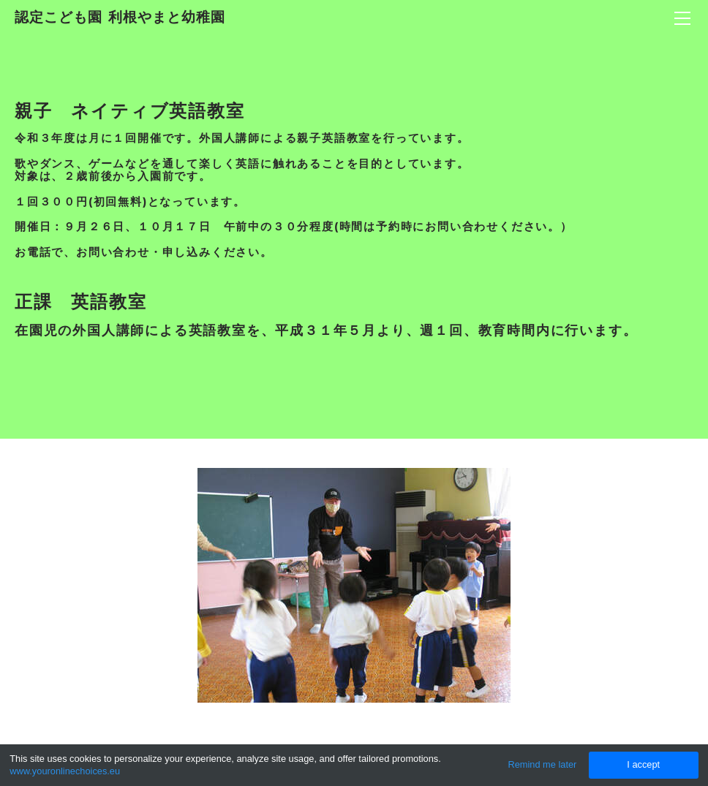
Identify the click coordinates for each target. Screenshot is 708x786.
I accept (643, 764)
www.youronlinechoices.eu (65, 771)
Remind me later (542, 764)
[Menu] (682, 18)
